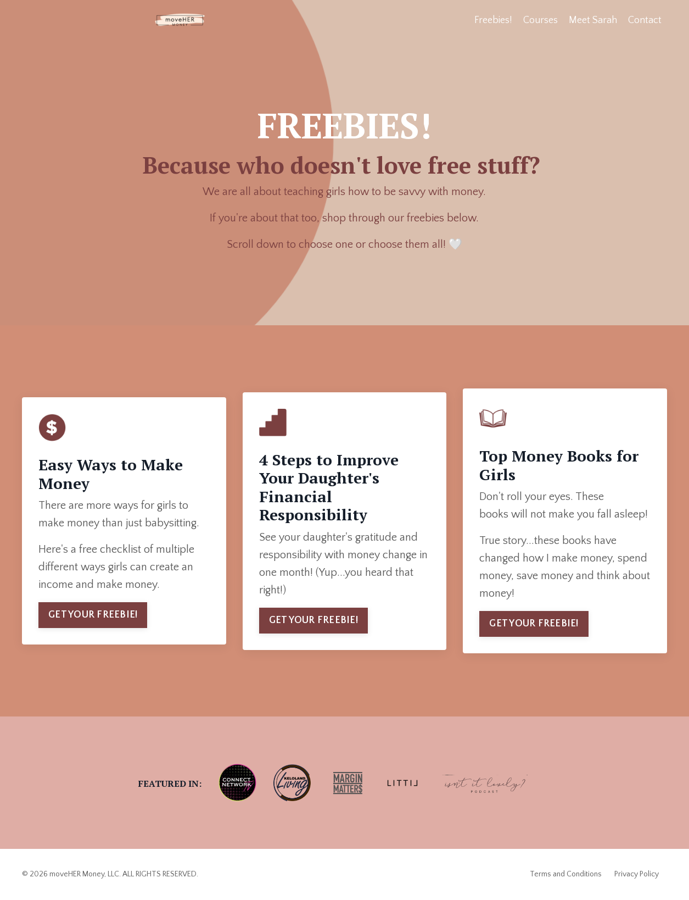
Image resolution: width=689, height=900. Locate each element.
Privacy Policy (636, 874)
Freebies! (493, 20)
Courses (540, 20)
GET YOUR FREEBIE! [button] (92, 614)
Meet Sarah (593, 20)
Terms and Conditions (566, 874)
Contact (645, 20)
